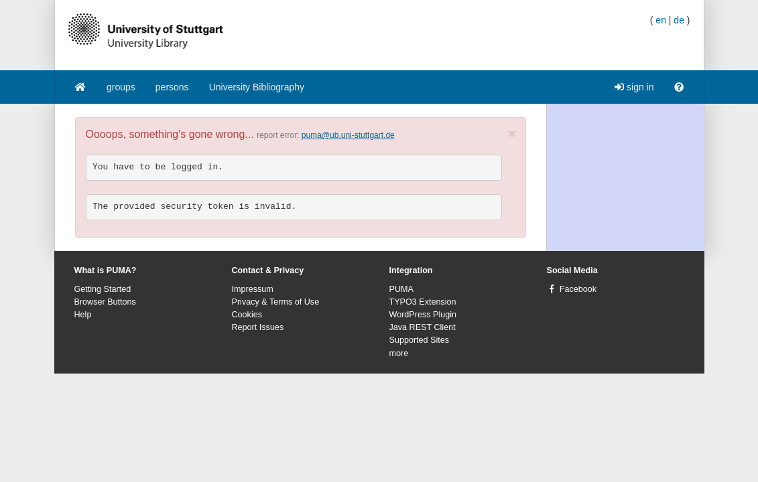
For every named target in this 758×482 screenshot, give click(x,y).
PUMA (401, 289)
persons (172, 87)
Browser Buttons (105, 302)
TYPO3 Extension (422, 302)
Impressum (252, 289)
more (399, 353)
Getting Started (102, 289)
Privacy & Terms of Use (276, 302)
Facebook (578, 289)
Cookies (247, 314)
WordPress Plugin (423, 314)
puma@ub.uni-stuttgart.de (348, 135)
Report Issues (258, 327)
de (679, 20)
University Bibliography (256, 87)
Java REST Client (422, 327)
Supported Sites (419, 340)
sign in (634, 87)
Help (83, 314)
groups (121, 87)
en (660, 20)
